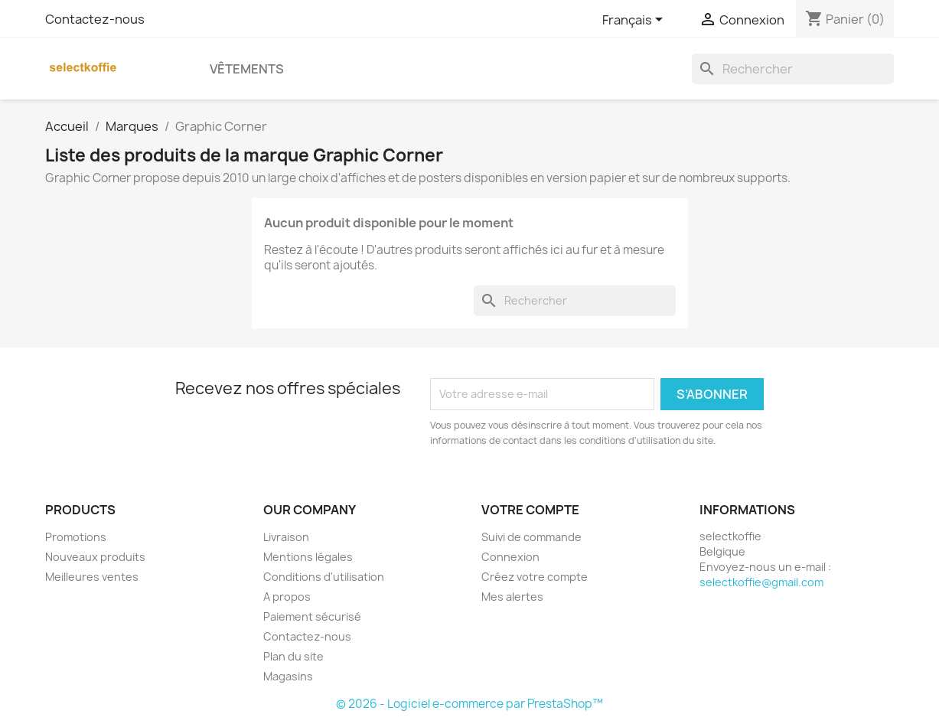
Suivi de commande (531, 537)
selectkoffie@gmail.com (761, 582)
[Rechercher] (793, 69)
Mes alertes (512, 596)
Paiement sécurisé (312, 616)
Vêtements (247, 68)
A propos (287, 596)
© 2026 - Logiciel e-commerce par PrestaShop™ (469, 704)
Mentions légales (308, 557)
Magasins (288, 676)
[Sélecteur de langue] (635, 20)
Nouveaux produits (95, 557)
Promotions (75, 537)
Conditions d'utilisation (323, 576)
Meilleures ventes (92, 576)
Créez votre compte (534, 576)
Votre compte (530, 509)
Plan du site (293, 656)
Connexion (510, 557)
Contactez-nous (95, 19)
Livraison (286, 537)
